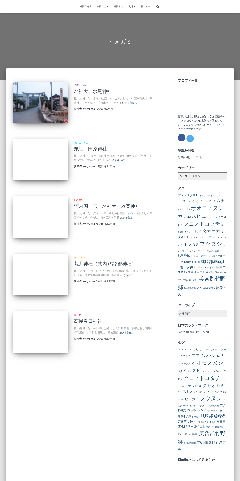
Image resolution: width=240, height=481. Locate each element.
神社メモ (145, 6)
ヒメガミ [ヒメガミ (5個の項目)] (192, 244)
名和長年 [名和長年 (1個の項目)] (196, 262)
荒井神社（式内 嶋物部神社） (105, 253)
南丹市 (77, 301)
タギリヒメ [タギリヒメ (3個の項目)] (185, 237)
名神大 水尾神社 (93, 91)
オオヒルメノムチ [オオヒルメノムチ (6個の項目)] (208, 200)
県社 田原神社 (90, 145)
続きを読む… (129, 102)
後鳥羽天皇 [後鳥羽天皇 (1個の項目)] (203, 267)
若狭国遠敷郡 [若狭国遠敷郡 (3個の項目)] (206, 288)
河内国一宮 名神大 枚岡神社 (107, 199)
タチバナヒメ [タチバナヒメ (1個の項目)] (200, 237)
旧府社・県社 (81, 85)
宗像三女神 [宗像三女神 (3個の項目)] (185, 267)
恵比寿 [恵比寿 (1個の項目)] (212, 267)
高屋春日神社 (88, 307)
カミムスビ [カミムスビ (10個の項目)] (189, 216)
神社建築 (118, 6)
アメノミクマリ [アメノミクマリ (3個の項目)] (188, 195)
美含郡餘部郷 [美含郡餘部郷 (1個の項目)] (190, 288)
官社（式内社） (82, 247)
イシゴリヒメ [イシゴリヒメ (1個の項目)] (217, 195)
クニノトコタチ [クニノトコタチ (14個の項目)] (202, 223)
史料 (131, 6)
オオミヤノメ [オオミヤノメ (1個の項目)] (184, 209)
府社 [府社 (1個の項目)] (196, 267)
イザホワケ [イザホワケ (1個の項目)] (205, 195)
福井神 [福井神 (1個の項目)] (195, 280)
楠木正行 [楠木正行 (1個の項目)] (210, 272)
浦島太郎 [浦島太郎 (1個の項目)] (219, 272)
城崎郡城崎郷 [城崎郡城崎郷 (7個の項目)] (213, 261)
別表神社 (78, 193)
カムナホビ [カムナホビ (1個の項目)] (207, 217)
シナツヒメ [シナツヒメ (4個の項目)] (193, 231)
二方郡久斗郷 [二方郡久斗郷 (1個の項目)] (213, 251)
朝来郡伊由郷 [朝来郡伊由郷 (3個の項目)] (197, 272)
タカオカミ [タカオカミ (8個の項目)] (213, 231)
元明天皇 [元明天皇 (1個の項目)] (211, 256)
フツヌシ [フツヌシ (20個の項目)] (211, 243)
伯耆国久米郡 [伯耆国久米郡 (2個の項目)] (198, 256)
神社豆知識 (85, 6)
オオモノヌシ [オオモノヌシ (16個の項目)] (207, 207)
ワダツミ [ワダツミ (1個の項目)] (202, 251)
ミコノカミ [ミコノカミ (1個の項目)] (192, 251)
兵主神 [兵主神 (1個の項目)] (219, 256)
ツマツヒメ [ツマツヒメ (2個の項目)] (213, 237)
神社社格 (102, 6)
